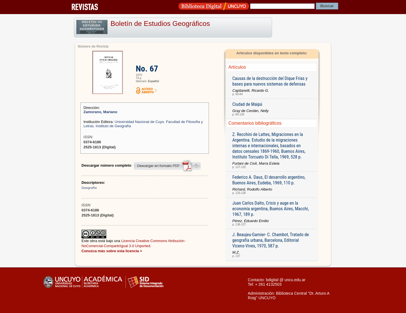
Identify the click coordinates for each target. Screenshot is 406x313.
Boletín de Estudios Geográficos (160, 23)
